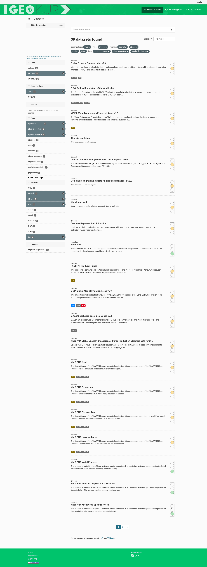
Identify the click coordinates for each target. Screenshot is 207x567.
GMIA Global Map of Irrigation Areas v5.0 (91, 291)
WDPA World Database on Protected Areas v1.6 (94, 113)
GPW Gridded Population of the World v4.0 (92, 88)
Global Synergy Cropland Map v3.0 (88, 63)
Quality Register (173, 9)
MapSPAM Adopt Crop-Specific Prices (90, 505)
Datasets (39, 18)
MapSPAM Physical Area (83, 412)
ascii (78, 305)
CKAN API (32, 559)
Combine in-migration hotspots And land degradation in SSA (101, 181)
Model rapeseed (79, 202)
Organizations (193, 9)
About (30, 552)
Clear (61, 25)
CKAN (135, 555)
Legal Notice (33, 556)
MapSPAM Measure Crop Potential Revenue (93, 483)
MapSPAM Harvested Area (84, 437)
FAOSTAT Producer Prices (84, 266)
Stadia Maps (33, 56)
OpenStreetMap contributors (36, 58)
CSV (73, 128)
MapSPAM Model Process (84, 462)
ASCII (81, 103)
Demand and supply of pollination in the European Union (99, 159)
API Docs (110, 538)
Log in (199, 2)
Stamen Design (44, 56)
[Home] (29, 18)
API (102, 538)
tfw (80, 78)
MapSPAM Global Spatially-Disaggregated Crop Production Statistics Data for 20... (112, 341)
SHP (73, 305)
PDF (83, 305)
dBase (79, 377)
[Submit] (171, 30)
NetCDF (74, 103)
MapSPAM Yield (79, 362)
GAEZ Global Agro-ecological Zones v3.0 (91, 316)
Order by (148, 39)
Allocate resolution (80, 138)
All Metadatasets (152, 9)
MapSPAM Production (82, 387)
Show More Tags (35, 178)
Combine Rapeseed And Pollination (89, 223)
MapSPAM (76, 245)
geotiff (74, 330)
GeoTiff (74, 78)
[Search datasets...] (119, 30)
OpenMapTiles (55, 56)
